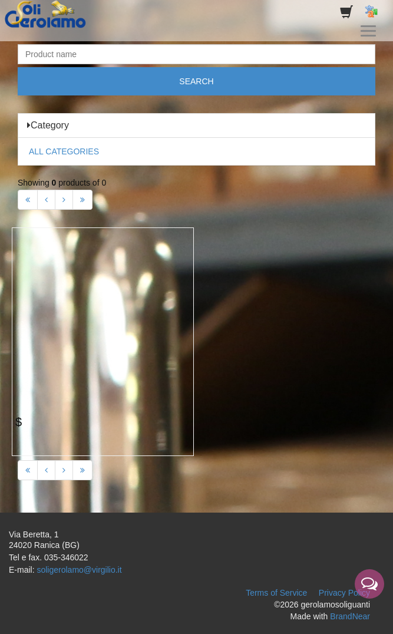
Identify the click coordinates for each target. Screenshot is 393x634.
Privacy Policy (344, 592)
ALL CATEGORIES (64, 151)
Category (48, 125)
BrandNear (350, 616)
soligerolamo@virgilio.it (79, 569)
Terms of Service (276, 592)
